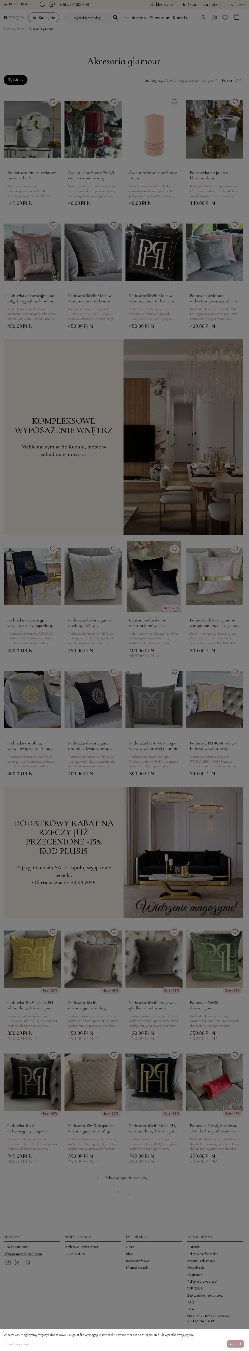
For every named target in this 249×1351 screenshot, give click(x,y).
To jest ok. (235, 1343)
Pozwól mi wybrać (16, 1343)
